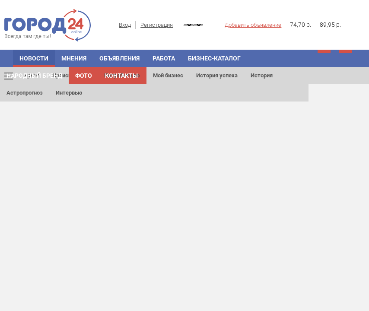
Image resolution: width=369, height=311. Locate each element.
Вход (125, 25)
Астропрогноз (24, 92)
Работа (164, 58)
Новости (33, 58)
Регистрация (156, 25)
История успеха (217, 75)
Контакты (121, 75)
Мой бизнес (168, 75)
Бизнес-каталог (214, 58)
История (262, 75)
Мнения (73, 58)
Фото (83, 75)
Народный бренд (34, 75)
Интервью (69, 92)
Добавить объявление (253, 25)
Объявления (119, 58)
